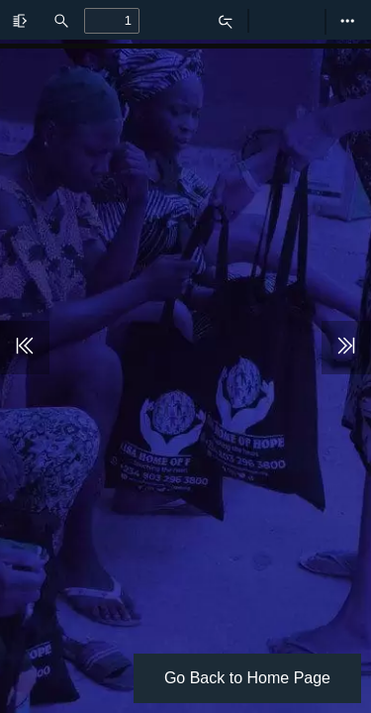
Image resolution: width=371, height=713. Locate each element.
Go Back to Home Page (247, 677)
